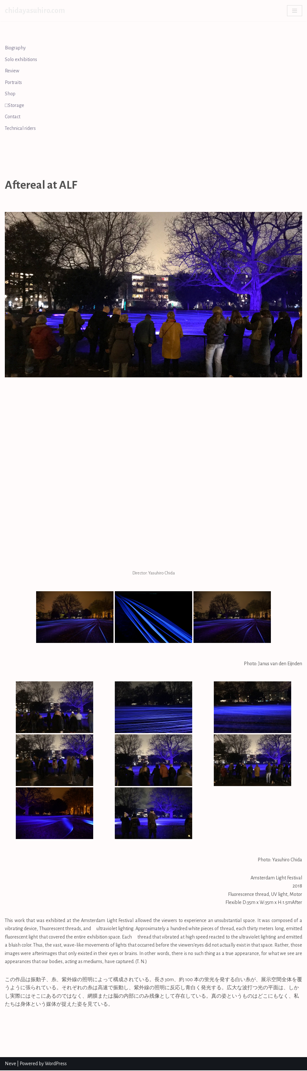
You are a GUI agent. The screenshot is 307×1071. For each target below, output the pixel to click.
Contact (12, 117)
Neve (10, 1064)
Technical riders (21, 128)
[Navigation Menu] (294, 10)
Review (12, 71)
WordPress (56, 1064)
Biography (15, 47)
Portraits (13, 82)
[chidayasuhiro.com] (35, 11)
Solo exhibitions (21, 59)
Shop (10, 94)
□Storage (14, 105)
